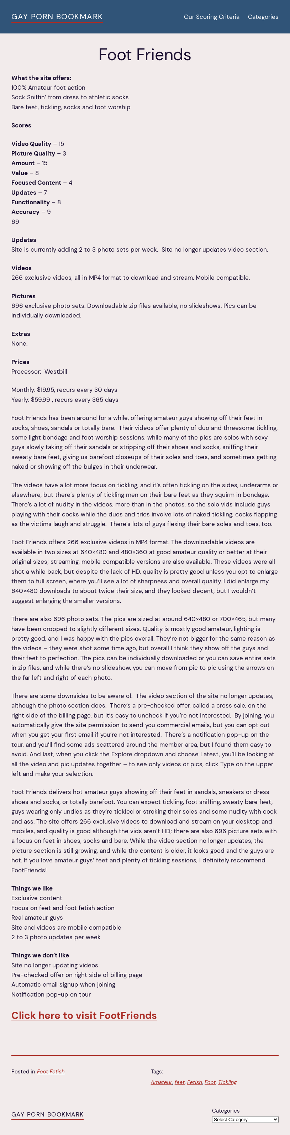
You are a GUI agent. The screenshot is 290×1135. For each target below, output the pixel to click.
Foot (210, 1082)
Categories (226, 1110)
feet (180, 1082)
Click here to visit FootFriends (84, 1015)
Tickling (227, 1082)
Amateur (161, 1082)
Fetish (194, 1082)
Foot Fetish (51, 1071)
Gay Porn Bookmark (57, 17)
